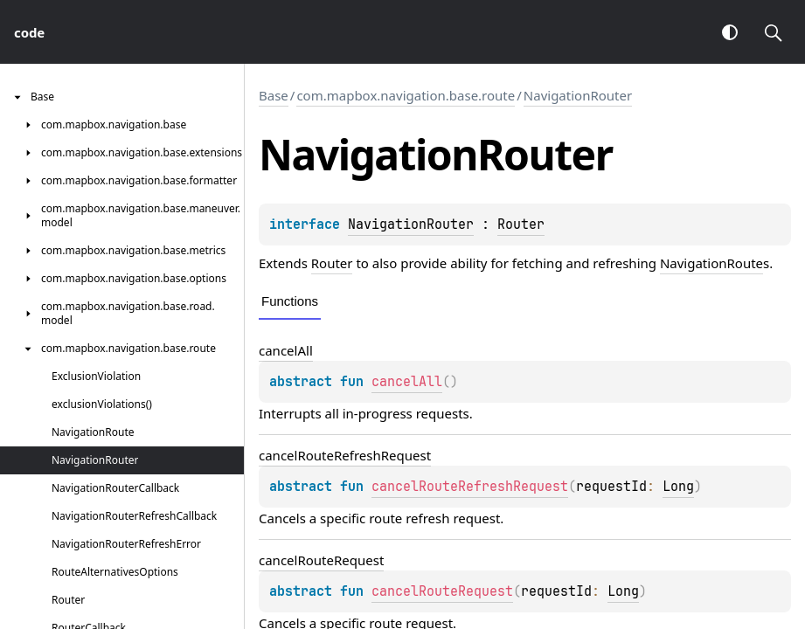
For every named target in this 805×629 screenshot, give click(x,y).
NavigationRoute (711, 263)
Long (678, 486)
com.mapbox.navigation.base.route (405, 95)
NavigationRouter (578, 95)
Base (273, 95)
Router (521, 224)
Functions (289, 301)
